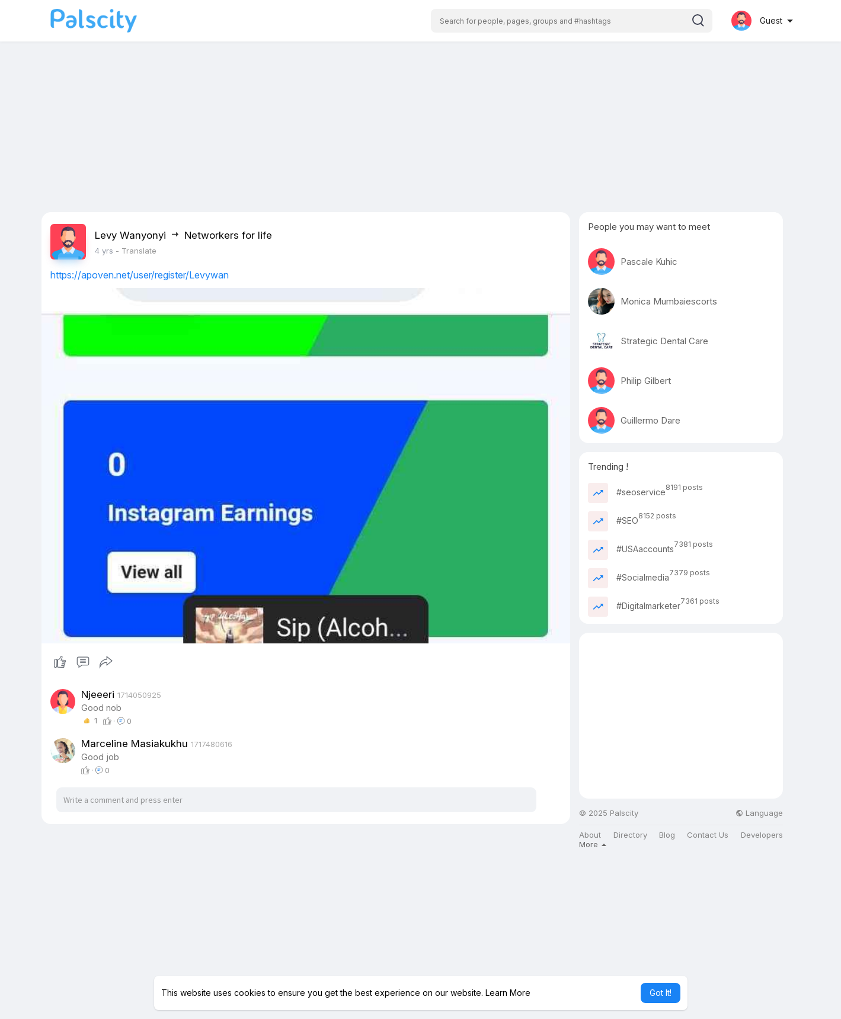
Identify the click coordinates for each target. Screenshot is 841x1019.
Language (759, 813)
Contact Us (707, 835)
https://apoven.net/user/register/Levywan (139, 275)
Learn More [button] (507, 993)
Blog (667, 835)
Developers (762, 835)
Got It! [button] (660, 993)
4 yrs (104, 250)
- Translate (136, 250)
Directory (630, 835)
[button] (571, 21)
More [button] (592, 844)
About (590, 835)
